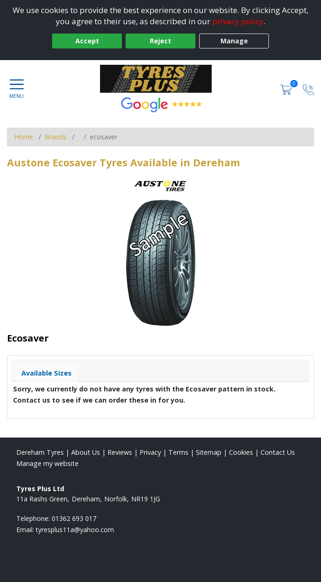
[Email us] (75, 529)
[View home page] (160, 79)
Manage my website (47, 463)
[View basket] (287, 88)
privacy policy (237, 21)
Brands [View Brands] (56, 136)
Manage (234, 40)
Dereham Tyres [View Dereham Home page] (40, 452)
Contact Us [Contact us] (278, 452)
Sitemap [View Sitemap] (208, 452)
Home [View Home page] (23, 136)
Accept (87, 40)
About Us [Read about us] (85, 452)
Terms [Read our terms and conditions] (178, 452)
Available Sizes (46, 373)
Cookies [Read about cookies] (241, 452)
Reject (160, 40)
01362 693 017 (74, 518)
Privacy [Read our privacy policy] (150, 452)
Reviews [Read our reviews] (119, 452)
